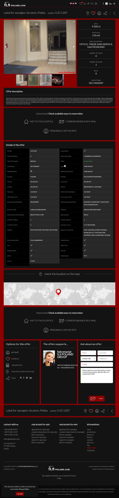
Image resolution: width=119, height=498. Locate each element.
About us (90, 435)
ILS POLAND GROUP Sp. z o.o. (28, 466)
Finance (90, 437)
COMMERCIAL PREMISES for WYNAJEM (72, 432)
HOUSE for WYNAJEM (66, 437)
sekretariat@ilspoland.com (67, 365)
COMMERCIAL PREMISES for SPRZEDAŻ (44, 432)
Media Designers (109, 469)
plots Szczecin (75, 489)
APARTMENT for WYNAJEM (68, 429)
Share (13, 378)
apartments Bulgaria (98, 489)
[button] (74, 22)
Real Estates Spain (64, 492)
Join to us (90, 442)
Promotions (91, 432)
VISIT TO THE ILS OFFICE (38, 121)
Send (97, 398)
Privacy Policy (24, 489)
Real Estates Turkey (75, 492)
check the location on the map (20, 371)
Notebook (91, 450)
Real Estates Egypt (40, 492)
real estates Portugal (52, 492)
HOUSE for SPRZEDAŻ (38, 437)
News (89, 429)
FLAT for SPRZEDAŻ (37, 435)
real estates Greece (101, 492)
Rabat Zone (91, 448)
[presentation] (98, 389)
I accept (20, 494)
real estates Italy (66, 494)
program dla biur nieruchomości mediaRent (102, 466)
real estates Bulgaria (86, 489)
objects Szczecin (66, 489)
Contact (90, 440)
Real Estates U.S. (56, 494)
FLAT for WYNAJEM (65, 435)
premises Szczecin (56, 489)
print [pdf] (12, 352)
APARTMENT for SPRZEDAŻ (40, 429)
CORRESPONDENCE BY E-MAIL (77, 121)
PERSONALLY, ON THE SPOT (60, 131)
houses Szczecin (45, 489)
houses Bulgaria (109, 489)
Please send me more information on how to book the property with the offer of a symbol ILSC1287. (96, 375)
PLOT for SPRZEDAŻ (37, 442)
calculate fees (14, 365)
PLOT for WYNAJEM (65, 442)
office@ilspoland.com (12, 439)
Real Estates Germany (88, 492)
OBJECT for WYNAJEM (66, 440)
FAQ (88, 445)
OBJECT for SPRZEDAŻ (38, 440)
